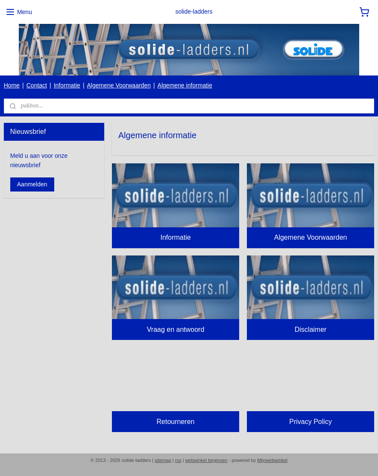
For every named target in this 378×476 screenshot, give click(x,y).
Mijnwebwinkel (272, 460)
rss (178, 460)
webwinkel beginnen (206, 460)
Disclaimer (311, 329)
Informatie (67, 85)
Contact (36, 85)
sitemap (163, 460)
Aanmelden (32, 184)
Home (12, 85)
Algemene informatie (185, 85)
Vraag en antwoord (176, 329)
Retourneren (175, 421)
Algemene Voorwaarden (119, 85)
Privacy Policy (310, 421)
